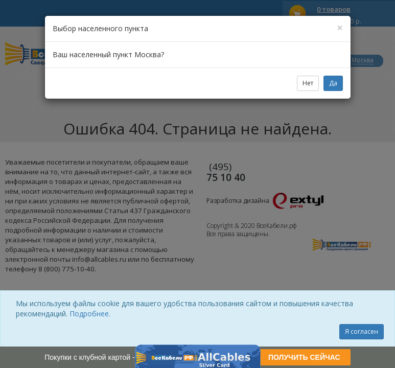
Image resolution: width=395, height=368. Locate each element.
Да (333, 83)
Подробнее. (89, 313)
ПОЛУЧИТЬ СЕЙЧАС (304, 357)
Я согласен (361, 331)
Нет (308, 83)
